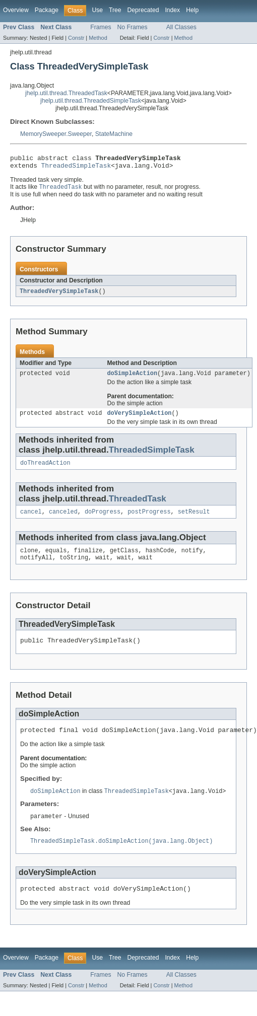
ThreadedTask (137, 506)
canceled (63, 520)
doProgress (102, 520)
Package (46, 10)
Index (172, 10)
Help (192, 10)
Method (98, 38)
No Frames (132, 27)
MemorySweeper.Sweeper (56, 133)
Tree (115, 10)
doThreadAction (45, 470)
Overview (16, 10)
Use (97, 10)
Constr (76, 38)
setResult (194, 520)
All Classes (181, 27)
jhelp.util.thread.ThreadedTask (66, 93)
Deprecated (143, 10)
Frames (100, 27)
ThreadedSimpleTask (76, 168)
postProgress (148, 520)
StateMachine (114, 133)
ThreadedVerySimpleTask (59, 295)
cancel (31, 520)
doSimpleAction (132, 378)
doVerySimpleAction (139, 419)
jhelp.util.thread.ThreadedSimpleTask (90, 100)
